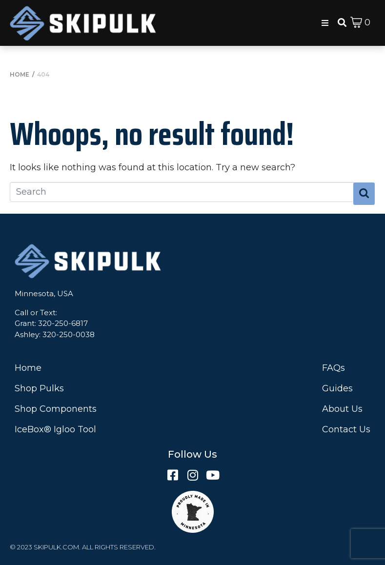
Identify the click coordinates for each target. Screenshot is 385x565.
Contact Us (346, 429)
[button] (325, 23)
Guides (337, 388)
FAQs (333, 368)
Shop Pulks (39, 388)
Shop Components (56, 409)
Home (28, 368)
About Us (342, 409)
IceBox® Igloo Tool (55, 429)
